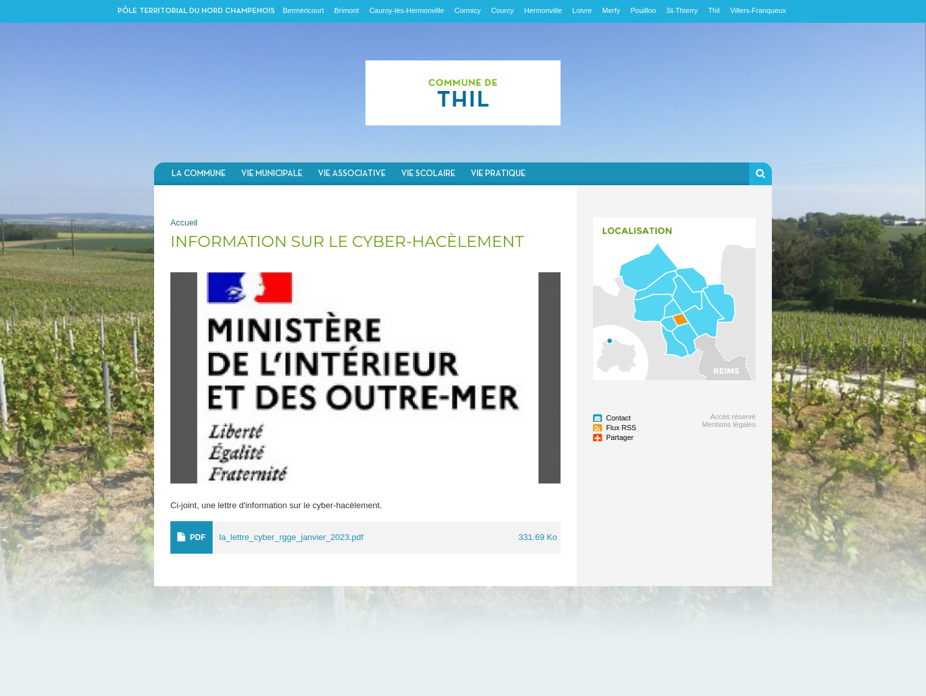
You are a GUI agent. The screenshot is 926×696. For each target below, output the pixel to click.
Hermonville (543, 10)
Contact (618, 418)
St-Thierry (682, 10)
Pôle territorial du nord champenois (196, 11)
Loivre (582, 10)
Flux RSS (621, 428)
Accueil (184, 222)
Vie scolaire (428, 174)
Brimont (346, 10)
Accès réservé (733, 416)
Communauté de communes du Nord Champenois (463, 92)
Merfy (611, 10)
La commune (199, 174)
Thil (714, 10)
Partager (619, 437)
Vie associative (352, 174)
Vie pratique (498, 174)
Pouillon (643, 10)
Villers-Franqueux (758, 10)
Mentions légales (729, 424)
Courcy (502, 10)
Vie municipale (271, 174)
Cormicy (468, 10)
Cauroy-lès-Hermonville (406, 10)
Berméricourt (303, 10)
